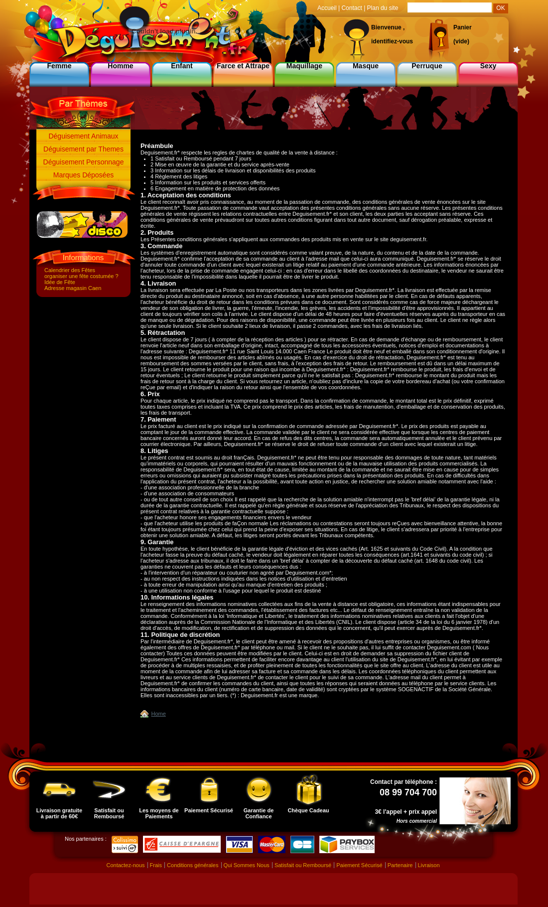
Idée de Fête (59, 282)
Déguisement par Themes (83, 149)
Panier (462, 27)
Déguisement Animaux (83, 136)
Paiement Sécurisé (208, 793)
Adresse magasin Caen (72, 288)
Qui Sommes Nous (247, 865)
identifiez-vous (392, 41)
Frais (156, 865)
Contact (351, 7)
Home (158, 714)
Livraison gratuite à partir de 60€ (59, 796)
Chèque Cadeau (308, 793)
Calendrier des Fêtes (69, 270)
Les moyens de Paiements (158, 796)
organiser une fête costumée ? (81, 276)
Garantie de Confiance (258, 796)
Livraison (429, 865)
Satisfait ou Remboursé (109, 796)
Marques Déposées (83, 175)
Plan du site (383, 7)
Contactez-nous (125, 865)
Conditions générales (192, 865)
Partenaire (400, 865)
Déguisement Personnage (83, 162)
